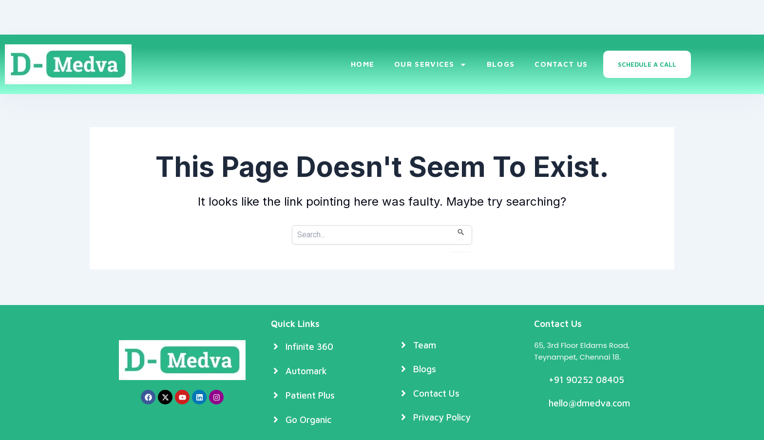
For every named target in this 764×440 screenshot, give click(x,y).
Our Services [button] (430, 64)
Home (362, 64)
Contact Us (561, 64)
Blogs (501, 64)
